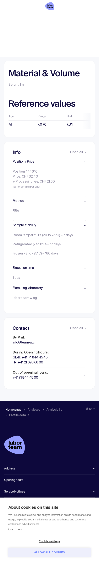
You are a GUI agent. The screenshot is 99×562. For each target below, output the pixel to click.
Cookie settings (49, 541)
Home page (13, 17)
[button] (49, 161)
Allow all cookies (49, 552)
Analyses (33, 17)
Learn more (15, 529)
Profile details (79, 17)
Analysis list (54, 17)
